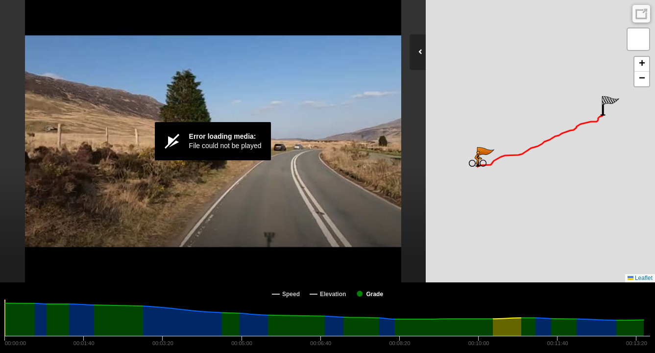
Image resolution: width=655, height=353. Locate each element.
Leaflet (640, 278)
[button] (609, 106)
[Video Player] (213, 141)
